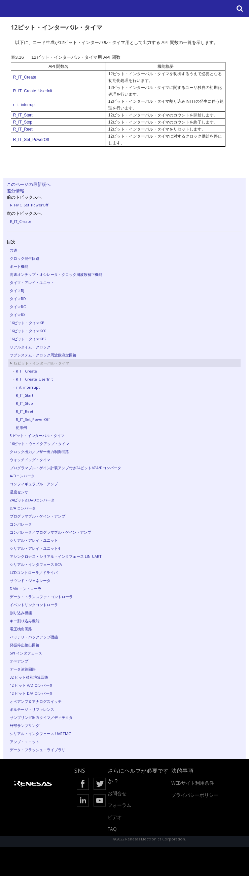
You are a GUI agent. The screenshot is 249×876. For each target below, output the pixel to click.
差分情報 (15, 191)
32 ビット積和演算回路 (29, 677)
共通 (13, 250)
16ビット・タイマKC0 (28, 330)
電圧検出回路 (21, 628)
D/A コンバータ (23, 507)
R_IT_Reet (23, 129)
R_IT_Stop (22, 122)
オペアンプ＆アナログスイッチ (36, 701)
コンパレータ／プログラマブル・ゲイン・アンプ (50, 532)
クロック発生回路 (24, 258)
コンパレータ (21, 524)
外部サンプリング (24, 725)
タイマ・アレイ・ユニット (32, 282)
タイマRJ (17, 290)
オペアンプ (19, 661)
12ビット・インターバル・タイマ (41, 363)
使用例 (21, 427)
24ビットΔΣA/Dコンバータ (32, 499)
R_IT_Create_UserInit (32, 91)
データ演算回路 (23, 669)
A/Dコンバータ (22, 475)
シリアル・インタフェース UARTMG (40, 733)
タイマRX (17, 314)
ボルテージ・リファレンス (32, 709)
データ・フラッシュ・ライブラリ (37, 749)
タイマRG (18, 306)
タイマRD (18, 298)
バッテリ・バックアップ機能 (34, 636)
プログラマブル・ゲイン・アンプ (37, 516)
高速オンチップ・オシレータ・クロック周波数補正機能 (56, 274)
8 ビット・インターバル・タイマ (37, 435)
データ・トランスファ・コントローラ (41, 596)
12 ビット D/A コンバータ (31, 693)
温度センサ (19, 491)
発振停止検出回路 (24, 644)
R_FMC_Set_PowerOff (29, 204)
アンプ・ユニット (24, 741)
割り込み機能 (21, 612)
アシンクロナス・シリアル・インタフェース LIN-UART (56, 556)
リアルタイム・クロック (30, 346)
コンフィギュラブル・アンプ (34, 483)
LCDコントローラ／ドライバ (34, 572)
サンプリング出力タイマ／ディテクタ (41, 717)
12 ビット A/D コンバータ (31, 685)
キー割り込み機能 (24, 620)
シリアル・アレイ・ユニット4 (35, 548)
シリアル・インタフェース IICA (36, 564)
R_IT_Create (24, 77)
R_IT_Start (23, 115)
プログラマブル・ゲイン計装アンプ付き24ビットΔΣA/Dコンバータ (65, 467)
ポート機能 (19, 266)
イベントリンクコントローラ (34, 604)
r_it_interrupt (24, 104)
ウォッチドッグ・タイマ (30, 459)
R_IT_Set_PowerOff (31, 139)
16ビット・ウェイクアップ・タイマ (39, 443)
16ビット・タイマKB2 (28, 338)
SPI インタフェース (26, 652)
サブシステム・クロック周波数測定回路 (43, 354)
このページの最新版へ (28, 184)
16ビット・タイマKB (27, 322)
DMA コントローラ (25, 588)
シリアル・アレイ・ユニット (34, 540)
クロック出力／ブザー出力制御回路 (39, 451)
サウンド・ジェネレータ (30, 580)
